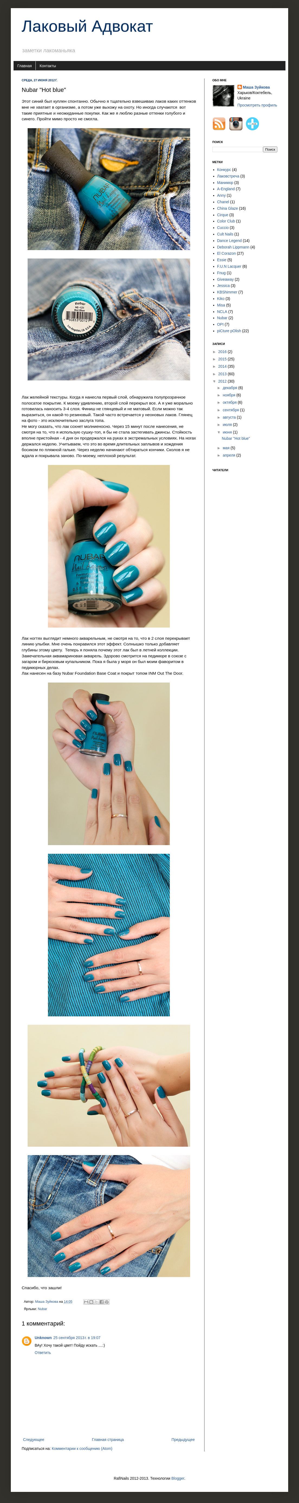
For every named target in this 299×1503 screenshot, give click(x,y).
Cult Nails (225, 234)
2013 (223, 374)
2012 (223, 381)
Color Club (226, 221)
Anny (221, 195)
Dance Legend (229, 240)
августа (230, 417)
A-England (226, 189)
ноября (229, 395)
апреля (229, 455)
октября (230, 402)
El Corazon (226, 253)
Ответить (43, 1352)
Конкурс (224, 169)
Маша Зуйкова (256, 87)
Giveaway (225, 279)
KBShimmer (227, 292)
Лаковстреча (228, 176)
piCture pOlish (229, 331)
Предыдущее (183, 1439)
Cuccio (223, 227)
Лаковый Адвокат (87, 26)
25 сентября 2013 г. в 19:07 (76, 1338)
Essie (221, 260)
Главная (24, 66)
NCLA (222, 311)
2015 (223, 359)
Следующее (33, 1439)
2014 (223, 366)
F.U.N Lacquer (229, 266)
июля (228, 424)
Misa (221, 305)
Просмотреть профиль (257, 105)
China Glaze (227, 208)
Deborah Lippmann (233, 247)
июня (228, 432)
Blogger (177, 1478)
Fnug (221, 273)
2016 (223, 352)
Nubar (42, 1309)
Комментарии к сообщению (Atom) (82, 1448)
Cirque (222, 215)
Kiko (221, 298)
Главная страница (108, 1439)
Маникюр (225, 182)
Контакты (48, 66)
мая (226, 448)
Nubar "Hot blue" (236, 438)
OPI (220, 324)
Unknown (43, 1338)
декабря (230, 388)
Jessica (223, 285)
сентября (231, 410)
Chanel (223, 202)
